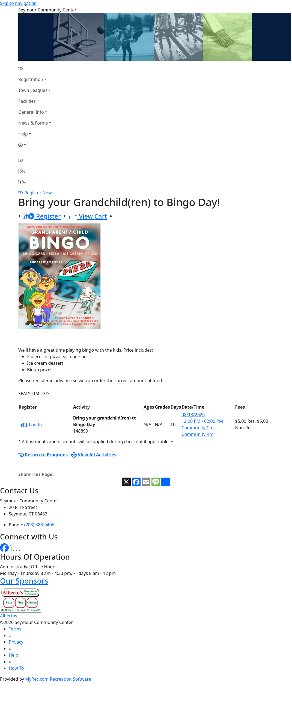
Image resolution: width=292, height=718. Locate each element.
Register (42, 216)
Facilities (27, 101)
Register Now (38, 193)
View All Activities (94, 455)
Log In (31, 425)
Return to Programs (43, 455)
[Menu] (22, 181)
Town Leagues (32, 90)
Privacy (16, 642)
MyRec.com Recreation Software (58, 679)
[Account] (34, 144)
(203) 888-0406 (39, 525)
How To (16, 668)
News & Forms (33, 123)
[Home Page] (34, 68)
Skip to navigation (18, 3)
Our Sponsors (24, 581)
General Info (31, 112)
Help (23, 134)
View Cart (87, 216)
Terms (15, 629)
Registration (30, 79)
